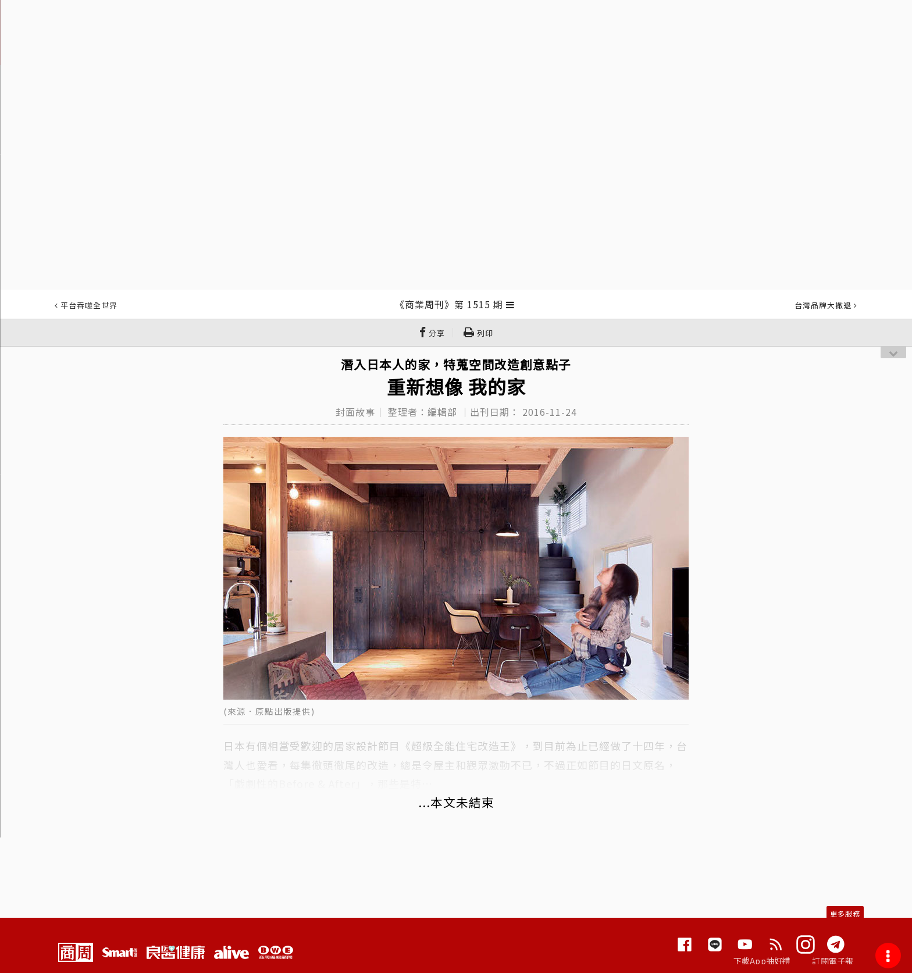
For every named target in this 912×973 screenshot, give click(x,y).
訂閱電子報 (832, 961)
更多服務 (845, 913)
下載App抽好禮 (762, 961)
